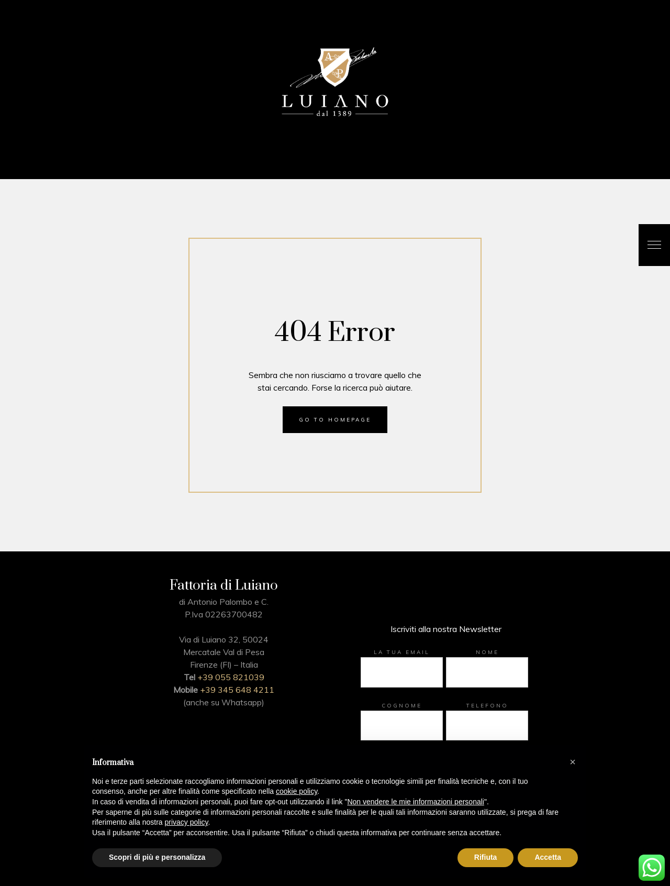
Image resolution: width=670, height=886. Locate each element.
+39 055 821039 (230, 677)
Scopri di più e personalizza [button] (157, 857)
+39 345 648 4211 (237, 689)
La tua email (402, 652)
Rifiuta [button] (485, 857)
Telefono (487, 705)
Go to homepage (335, 419)
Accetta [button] (547, 857)
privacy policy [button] (186, 822)
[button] (572, 762)
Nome (487, 652)
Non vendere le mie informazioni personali (415, 802)
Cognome (402, 705)
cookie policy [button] (296, 791)
